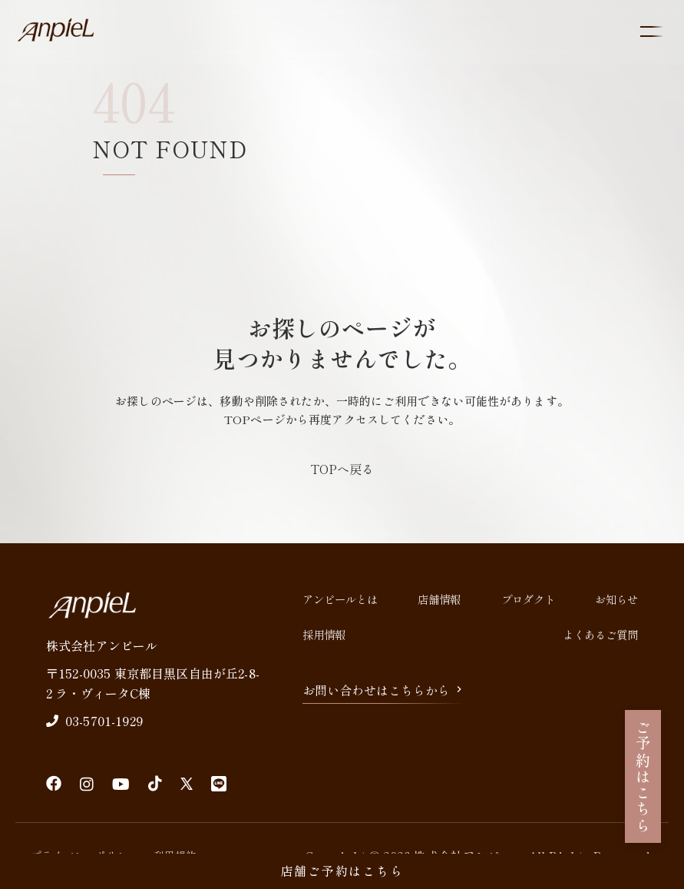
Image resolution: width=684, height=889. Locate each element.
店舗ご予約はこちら (342, 870)
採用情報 (323, 634)
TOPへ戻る (342, 468)
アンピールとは (340, 599)
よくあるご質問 (600, 634)
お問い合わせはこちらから (383, 690)
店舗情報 (439, 599)
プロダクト (528, 599)
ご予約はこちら (643, 776)
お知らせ (616, 599)
